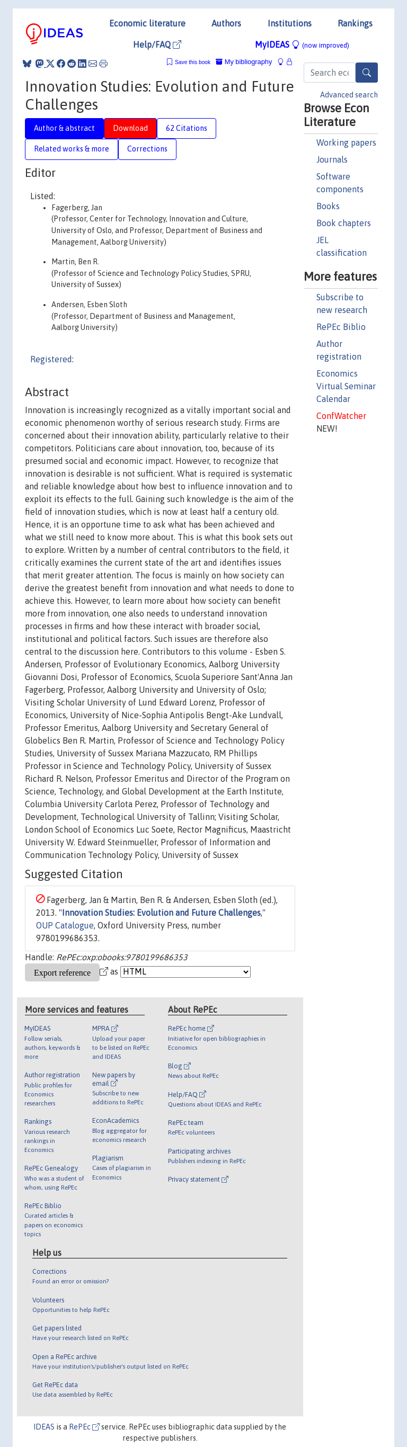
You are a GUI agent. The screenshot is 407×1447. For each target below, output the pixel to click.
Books (328, 206)
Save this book (192, 62)
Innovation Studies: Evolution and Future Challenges (161, 912)
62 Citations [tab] (186, 128)
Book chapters (343, 223)
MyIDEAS (302, 44)
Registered (51, 359)
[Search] (367, 72)
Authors (226, 23)
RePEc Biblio (341, 327)
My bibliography (244, 62)
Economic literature (147, 23)
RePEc (84, 1427)
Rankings (355, 23)
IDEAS (44, 1427)
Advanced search (349, 95)
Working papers (346, 142)
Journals (332, 159)
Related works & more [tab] (71, 149)
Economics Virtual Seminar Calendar (346, 386)
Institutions (290, 23)
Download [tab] (130, 128)
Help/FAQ (157, 44)
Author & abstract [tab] (64, 128)
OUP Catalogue (65, 925)
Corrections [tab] (147, 149)
